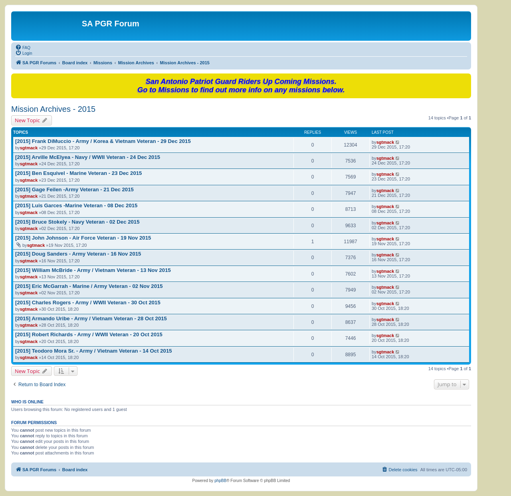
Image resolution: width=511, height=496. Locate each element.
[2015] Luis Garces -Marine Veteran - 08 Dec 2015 (76, 205)
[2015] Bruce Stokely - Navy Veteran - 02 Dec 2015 (77, 222)
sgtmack (29, 147)
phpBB (220, 480)
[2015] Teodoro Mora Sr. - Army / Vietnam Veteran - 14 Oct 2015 (93, 351)
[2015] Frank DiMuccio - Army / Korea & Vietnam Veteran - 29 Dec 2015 (103, 141)
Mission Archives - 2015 (53, 109)
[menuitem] (22, 47)
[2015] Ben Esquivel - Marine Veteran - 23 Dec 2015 (78, 173)
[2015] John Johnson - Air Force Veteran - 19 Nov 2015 (83, 238)
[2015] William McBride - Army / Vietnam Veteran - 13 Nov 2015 (93, 270)
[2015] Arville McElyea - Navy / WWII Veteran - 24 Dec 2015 (87, 157)
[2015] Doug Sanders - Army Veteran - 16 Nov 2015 (78, 254)
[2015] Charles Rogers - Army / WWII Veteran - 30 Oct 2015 (87, 303)
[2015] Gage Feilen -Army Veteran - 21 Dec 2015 (74, 189)
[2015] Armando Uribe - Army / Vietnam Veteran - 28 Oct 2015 (91, 318)
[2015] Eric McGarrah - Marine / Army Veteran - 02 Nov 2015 (89, 286)
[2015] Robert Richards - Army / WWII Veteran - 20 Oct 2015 (88, 334)
